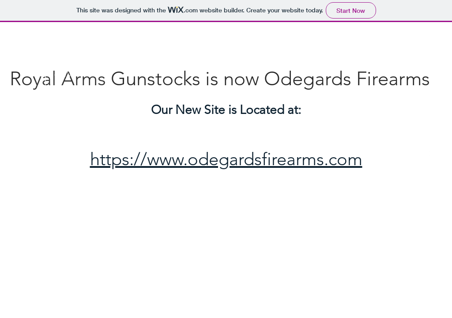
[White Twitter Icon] (428, 170)
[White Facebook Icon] (428, 153)
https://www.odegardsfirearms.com (226, 159)
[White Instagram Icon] (428, 187)
